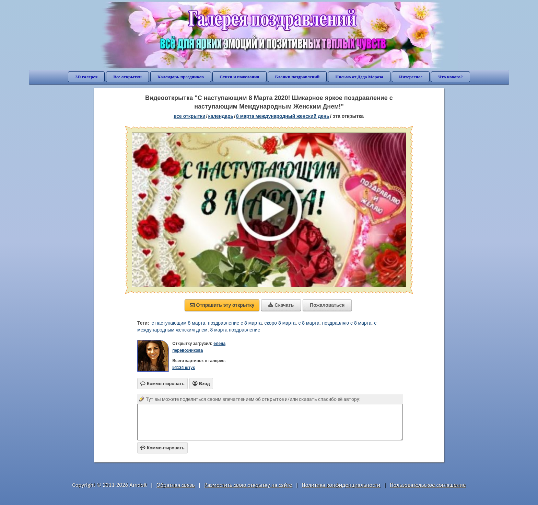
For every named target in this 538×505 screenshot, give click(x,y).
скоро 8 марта (279, 323)
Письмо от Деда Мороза (359, 76)
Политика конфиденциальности (341, 485)
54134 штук (183, 367)
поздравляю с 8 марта (347, 323)
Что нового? (450, 76)
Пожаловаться (327, 305)
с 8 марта (308, 323)
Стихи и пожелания (239, 76)
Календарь (221, 116)
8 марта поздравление (235, 330)
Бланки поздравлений (297, 76)
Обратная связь (175, 485)
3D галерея (86, 76)
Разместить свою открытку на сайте (248, 485)
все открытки (190, 116)
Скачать (281, 305)
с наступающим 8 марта (178, 323)
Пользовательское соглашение (428, 485)
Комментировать (162, 447)
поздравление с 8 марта (235, 323)
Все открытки (127, 76)
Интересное (410, 76)
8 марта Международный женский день (282, 116)
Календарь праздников (180, 76)
